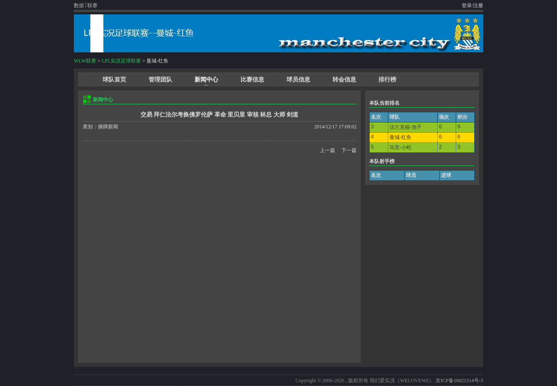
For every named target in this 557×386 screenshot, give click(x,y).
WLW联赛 (85, 61)
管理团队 (160, 79)
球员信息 (298, 79)
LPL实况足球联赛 (121, 61)
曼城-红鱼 (400, 137)
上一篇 (327, 150)
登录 (467, 5)
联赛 (92, 5)
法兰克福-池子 (405, 127)
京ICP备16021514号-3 (459, 380)
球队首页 (114, 79)
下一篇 (349, 150)
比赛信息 (252, 79)
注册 (478, 5)
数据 (79, 5)
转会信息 (344, 79)
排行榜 (387, 79)
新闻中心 (206, 79)
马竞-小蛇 (400, 147)
